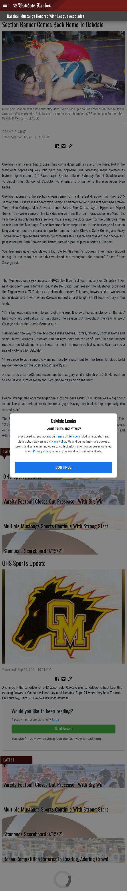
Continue (63, 467)
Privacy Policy (57, 441)
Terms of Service (67, 436)
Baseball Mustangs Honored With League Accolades (45, 16)
